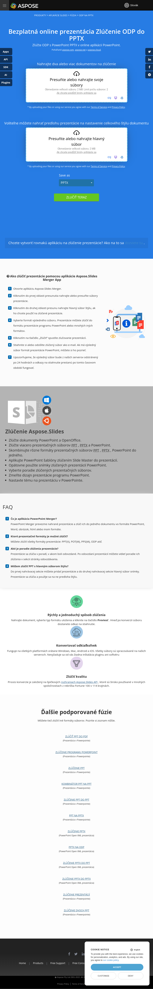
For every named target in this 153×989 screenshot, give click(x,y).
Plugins (5, 82)
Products (32, 963)
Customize (103, 976)
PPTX (64, 183)
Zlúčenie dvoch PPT (76, 910)
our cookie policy (111, 960)
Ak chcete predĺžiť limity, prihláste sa (76, 93)
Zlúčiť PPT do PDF (76, 736)
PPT (74, 445)
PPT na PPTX (76, 815)
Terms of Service (99, 107)
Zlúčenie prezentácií (76, 894)
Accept (117, 967)
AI (6, 74)
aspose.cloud (94, 49)
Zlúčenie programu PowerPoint (76, 752)
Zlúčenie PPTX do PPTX (76, 878)
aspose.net (80, 49)
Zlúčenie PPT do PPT (76, 799)
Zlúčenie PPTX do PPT (76, 863)
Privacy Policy (118, 107)
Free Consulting (81, 963)
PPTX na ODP (76, 847)
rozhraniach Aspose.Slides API (79, 682)
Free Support (54, 963)
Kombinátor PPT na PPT (76, 783)
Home (13, 963)
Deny (130, 976)
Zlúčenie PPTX (76, 831)
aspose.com (68, 49)
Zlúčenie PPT (76, 768)
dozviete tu (134, 242)
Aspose (14, 5)
